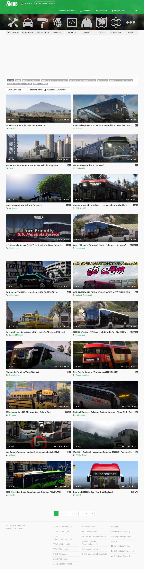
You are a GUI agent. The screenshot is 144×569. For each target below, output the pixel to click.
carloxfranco (14, 295)
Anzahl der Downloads (48, 90)
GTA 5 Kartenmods (61, 559)
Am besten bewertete (91, 549)
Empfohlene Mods (90, 531)
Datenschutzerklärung (120, 531)
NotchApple (80, 415)
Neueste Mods (88, 527)
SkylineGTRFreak (16, 335)
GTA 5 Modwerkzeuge (62, 527)
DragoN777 (80, 168)
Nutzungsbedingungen (121, 536)
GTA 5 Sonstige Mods (62, 564)
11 (76, 513)
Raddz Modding (82, 375)
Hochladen (86, 11)
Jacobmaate (14, 248)
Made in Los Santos (14, 528)
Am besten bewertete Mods (94, 536)
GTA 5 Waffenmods (61, 544)
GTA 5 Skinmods (60, 554)
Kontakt (114, 527)
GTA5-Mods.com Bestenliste (94, 554)
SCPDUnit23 (81, 208)
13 (87, 513)
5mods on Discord (120, 556)
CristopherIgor (14, 375)
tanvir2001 (13, 128)
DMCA (114, 541)
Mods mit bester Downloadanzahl (89, 542)
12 (81, 513)
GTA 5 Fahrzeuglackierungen (62, 537)
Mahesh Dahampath (84, 295)
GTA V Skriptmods (61, 549)
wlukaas (12, 455)
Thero (11, 168)
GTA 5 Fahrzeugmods (62, 531)
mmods (12, 495)
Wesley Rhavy (81, 455)
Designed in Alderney (15, 526)
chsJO (78, 495)
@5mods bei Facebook (122, 551)
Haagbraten (80, 248)
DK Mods (12, 415)
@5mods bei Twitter (121, 546)
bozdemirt (13, 208)
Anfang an (15, 90)
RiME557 (79, 128)
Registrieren (118, 11)
